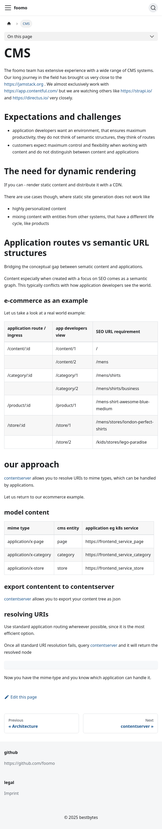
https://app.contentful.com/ (31, 91)
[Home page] (9, 24)
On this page (19, 36)
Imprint (11, 793)
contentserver (17, 478)
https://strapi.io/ (136, 91)
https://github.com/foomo (29, 763)
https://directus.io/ (30, 98)
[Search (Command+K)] (153, 7)
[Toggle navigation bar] (8, 8)
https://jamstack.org (23, 84)
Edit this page (20, 697)
